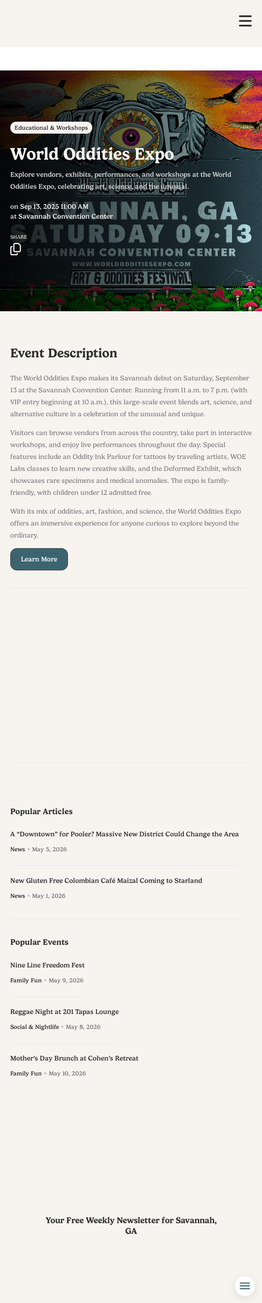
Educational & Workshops (51, 127)
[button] (245, 20)
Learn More (39, 562)
